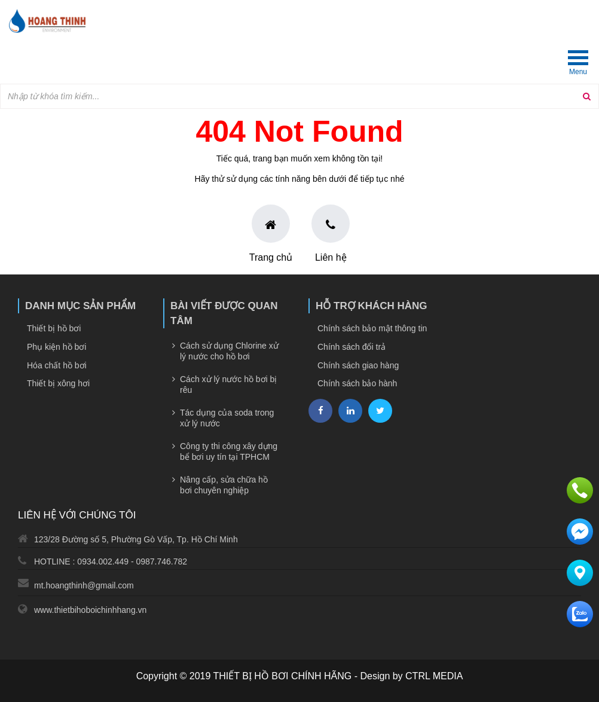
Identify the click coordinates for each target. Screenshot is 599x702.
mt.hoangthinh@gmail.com (84, 585)
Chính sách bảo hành (357, 383)
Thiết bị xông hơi (58, 383)
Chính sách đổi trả (351, 347)
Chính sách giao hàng (358, 365)
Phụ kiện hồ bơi (56, 347)
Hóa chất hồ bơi (57, 365)
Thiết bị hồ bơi (54, 328)
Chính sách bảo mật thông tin (372, 328)
